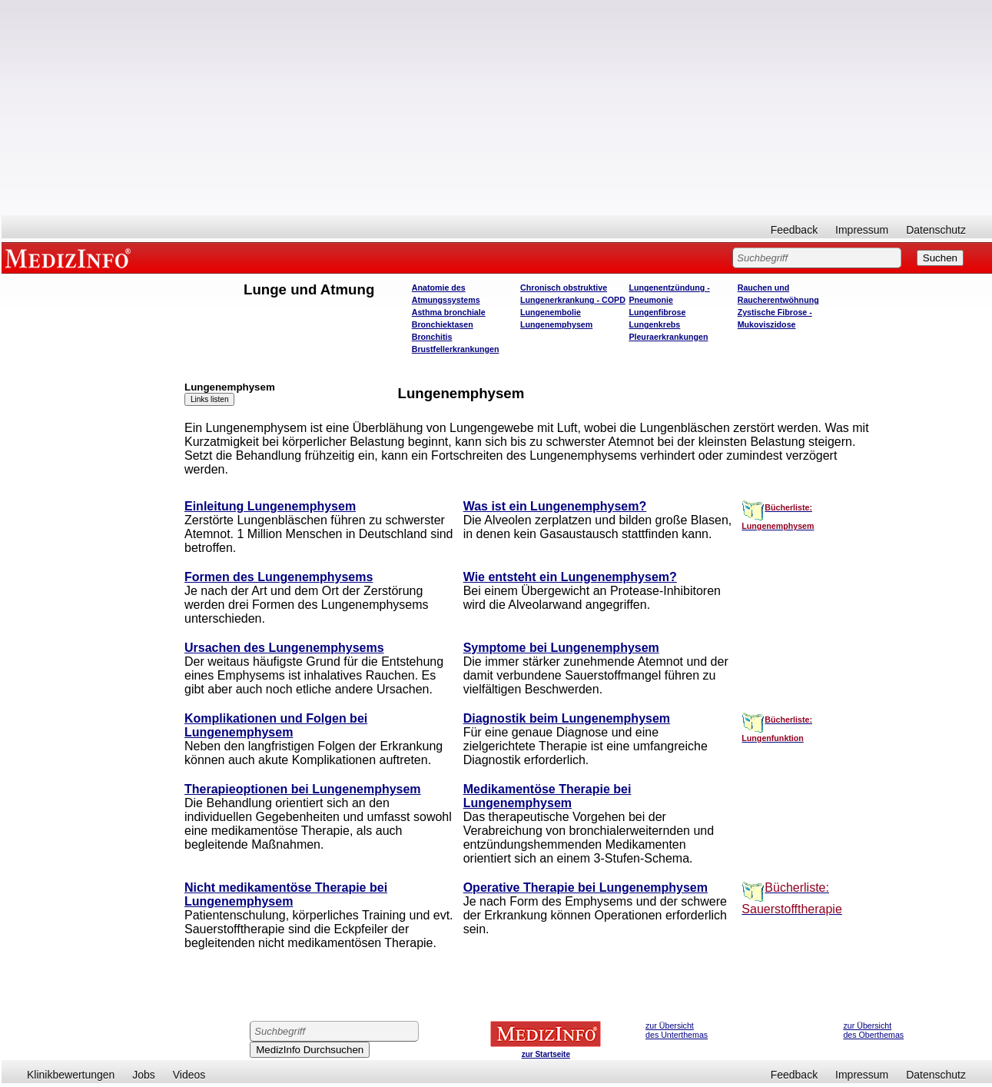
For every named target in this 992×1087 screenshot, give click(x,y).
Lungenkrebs (654, 324)
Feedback (794, 230)
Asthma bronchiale (449, 312)
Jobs (143, 1075)
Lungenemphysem (556, 324)
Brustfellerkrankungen (455, 349)
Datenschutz (936, 230)
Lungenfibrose (657, 312)
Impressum (861, 230)
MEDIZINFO (71, 257)
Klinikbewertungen (70, 1075)
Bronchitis (432, 336)
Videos (189, 1075)
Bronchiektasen (442, 324)
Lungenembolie (550, 312)
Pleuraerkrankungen (668, 336)
